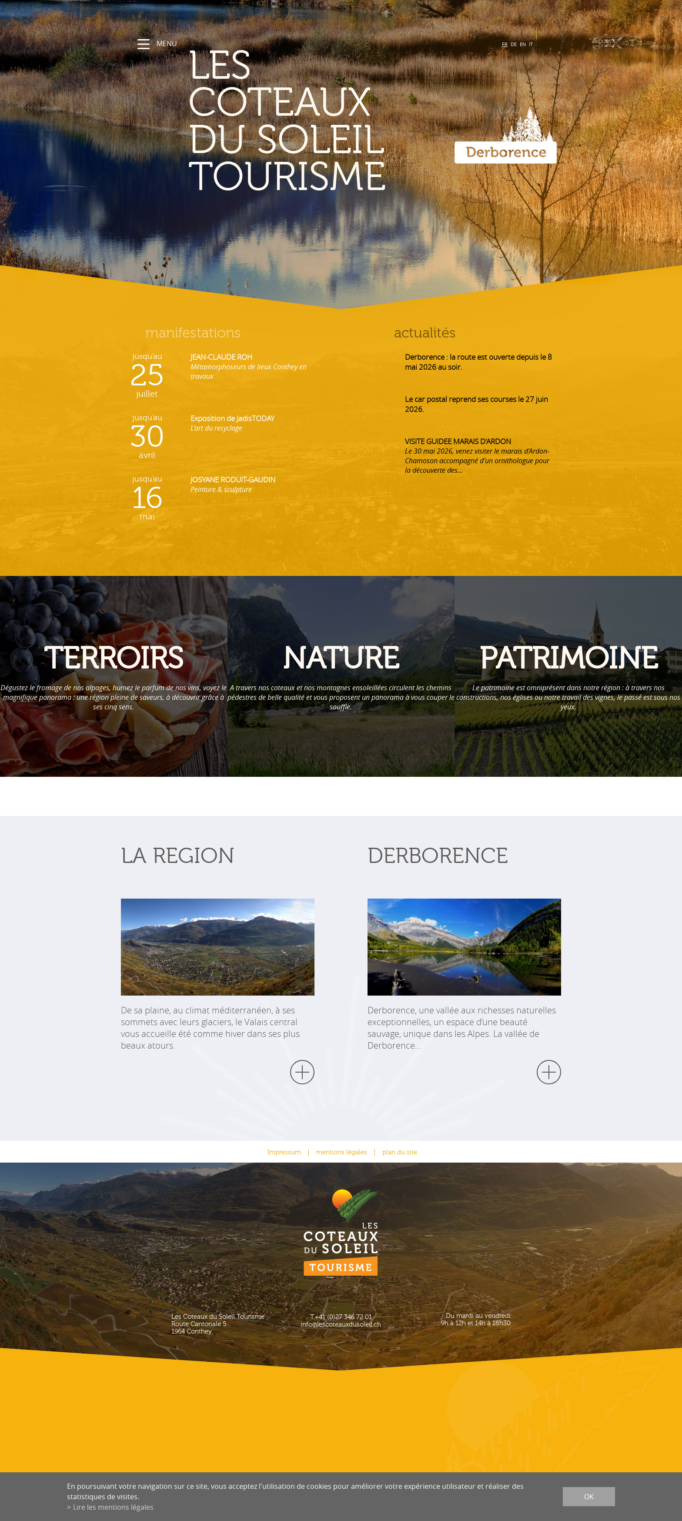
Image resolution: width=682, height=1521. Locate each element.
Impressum (284, 1152)
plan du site (399, 1152)
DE (514, 44)
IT (531, 44)
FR (505, 44)
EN (523, 44)
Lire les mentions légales (113, 1507)
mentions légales (341, 1152)
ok (589, 1496)
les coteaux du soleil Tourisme (287, 122)
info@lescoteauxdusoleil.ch (341, 1324)
